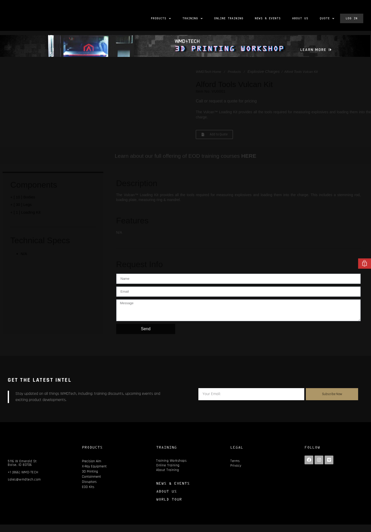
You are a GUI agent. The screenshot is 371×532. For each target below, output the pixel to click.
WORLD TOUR (169, 506)
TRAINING (166, 454)
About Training (167, 477)
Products (234, 79)
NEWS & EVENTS (173, 491)
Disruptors (89, 489)
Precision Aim (91, 468)
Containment (91, 484)
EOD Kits (88, 494)
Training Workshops (171, 468)
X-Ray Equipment (94, 474)
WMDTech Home (208, 79)
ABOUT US (166, 498)
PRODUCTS (92, 454)
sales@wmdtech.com (24, 487)
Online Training (168, 473)
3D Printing (90, 479)
